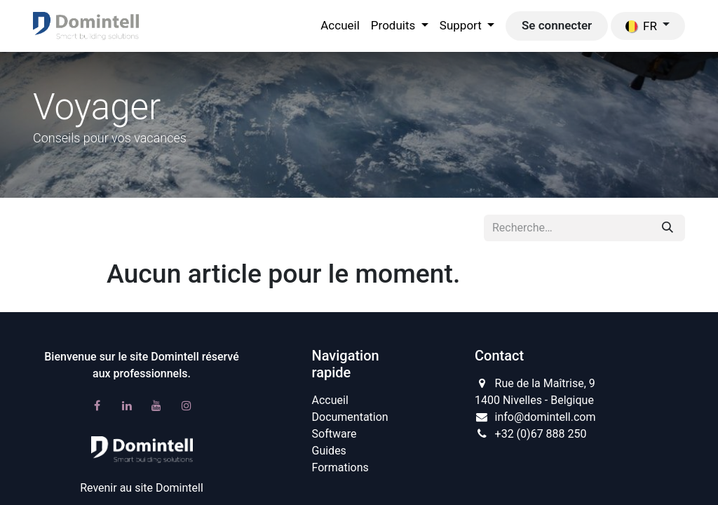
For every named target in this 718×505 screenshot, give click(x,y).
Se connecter (557, 25)
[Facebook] (97, 405)
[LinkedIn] (127, 405)
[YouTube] (156, 405)
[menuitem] (340, 26)
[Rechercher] (667, 228)
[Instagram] (186, 405)
